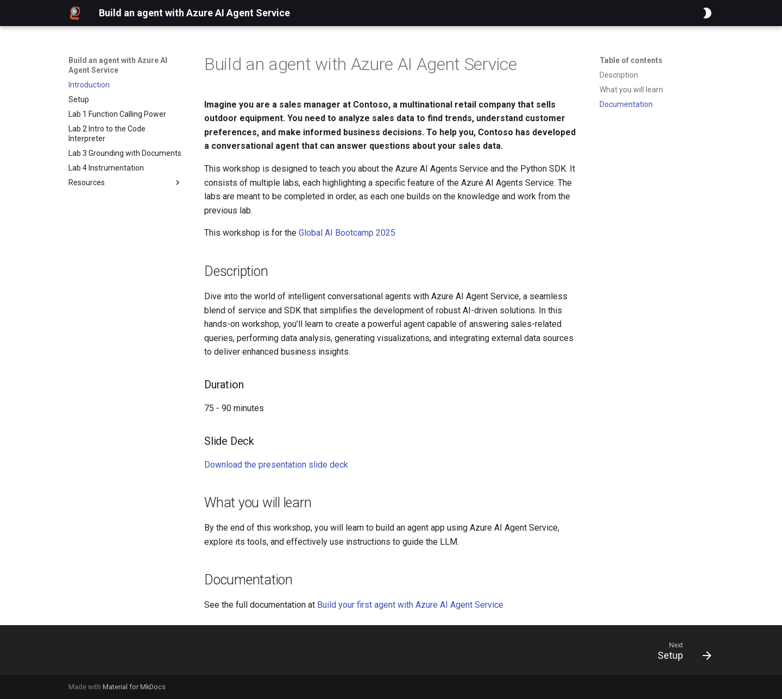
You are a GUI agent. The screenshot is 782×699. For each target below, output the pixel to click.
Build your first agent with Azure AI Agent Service (410, 605)
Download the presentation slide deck (276, 464)
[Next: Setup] (680, 653)
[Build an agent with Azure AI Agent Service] (75, 13)
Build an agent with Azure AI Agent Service (117, 65)
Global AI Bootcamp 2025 (347, 233)
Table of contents (631, 60)
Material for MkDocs (134, 687)
